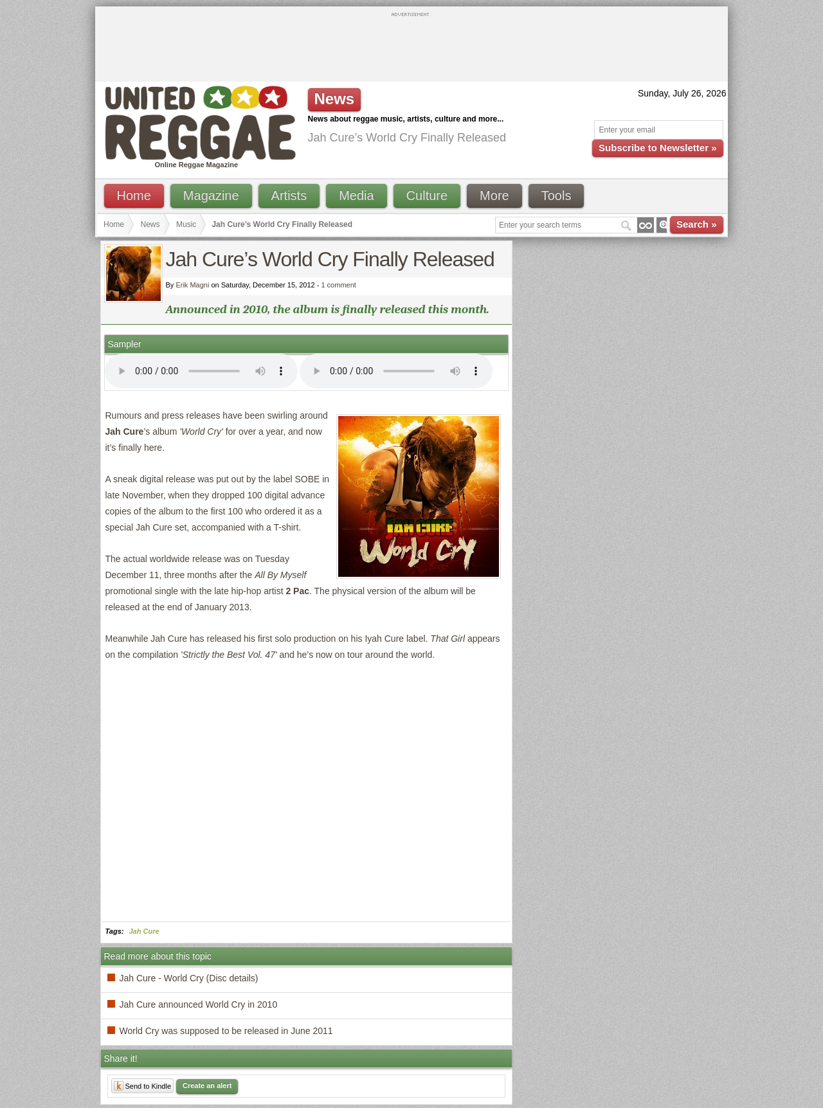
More (494, 195)
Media (356, 195)
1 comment (338, 285)
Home (134, 195)
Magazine (211, 195)
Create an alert (207, 1085)
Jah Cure (144, 931)
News (150, 224)
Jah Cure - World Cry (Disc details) (189, 978)
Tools (556, 195)
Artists (289, 195)
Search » (696, 224)
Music (186, 224)
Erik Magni (192, 285)
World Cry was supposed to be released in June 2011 (226, 1031)
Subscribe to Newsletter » (657, 147)
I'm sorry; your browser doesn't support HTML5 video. (201, 371)
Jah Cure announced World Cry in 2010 (199, 1004)
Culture (427, 195)
